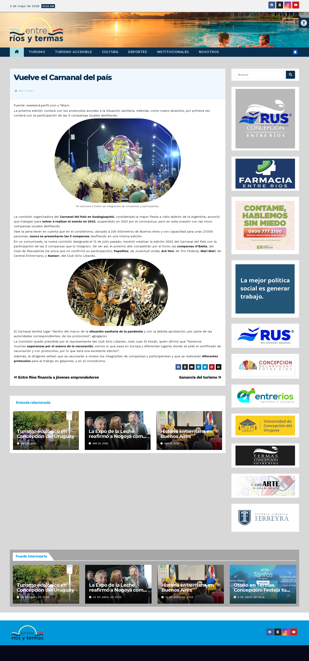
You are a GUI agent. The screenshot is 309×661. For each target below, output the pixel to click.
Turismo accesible (73, 52)
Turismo (37, 52)
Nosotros (209, 52)
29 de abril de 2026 (35, 597)
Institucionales (173, 52)
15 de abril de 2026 (179, 597)
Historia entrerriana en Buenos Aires (186, 433)
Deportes (137, 52)
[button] (304, 23)
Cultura (110, 52)
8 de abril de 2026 (251, 597)
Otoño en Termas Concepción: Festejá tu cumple (260, 590)
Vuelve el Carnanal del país (63, 77)
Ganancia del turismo (200, 377)
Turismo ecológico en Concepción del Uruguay (45, 433)
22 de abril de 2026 (107, 597)
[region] (265, 119)
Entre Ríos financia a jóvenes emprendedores (56, 377)
